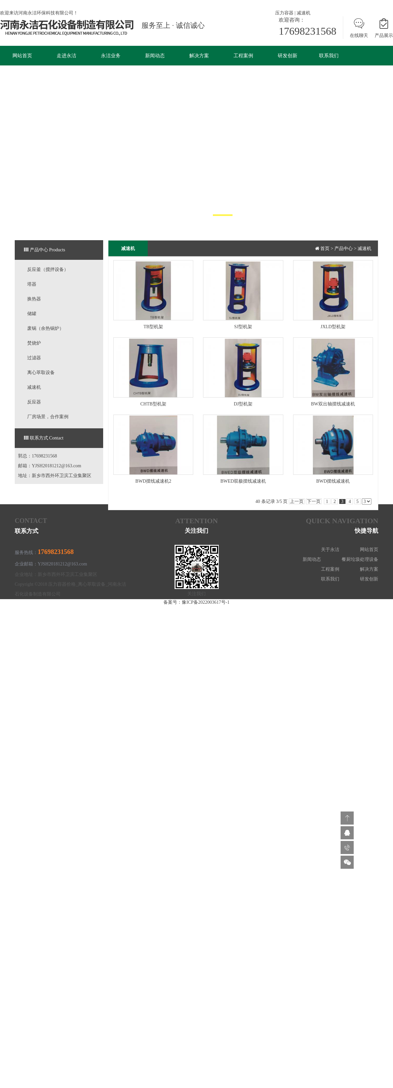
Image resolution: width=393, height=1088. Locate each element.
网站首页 (22, 55)
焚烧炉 (34, 343)
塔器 (31, 284)
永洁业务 (111, 55)
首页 (324, 248)
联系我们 (329, 55)
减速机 (303, 12)
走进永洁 (66, 55)
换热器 (34, 298)
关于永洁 (330, 549)
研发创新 (287, 55)
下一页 (314, 501)
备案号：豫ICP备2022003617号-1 (196, 602)
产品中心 (343, 248)
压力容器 (284, 12)
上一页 (297, 501)
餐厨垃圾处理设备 (360, 559)
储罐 (31, 313)
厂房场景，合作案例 (47, 416)
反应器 (34, 402)
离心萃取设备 (41, 372)
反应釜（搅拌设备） (47, 269)
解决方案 (199, 55)
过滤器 (34, 357)
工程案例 (243, 55)
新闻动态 (155, 55)
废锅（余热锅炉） (45, 328)
